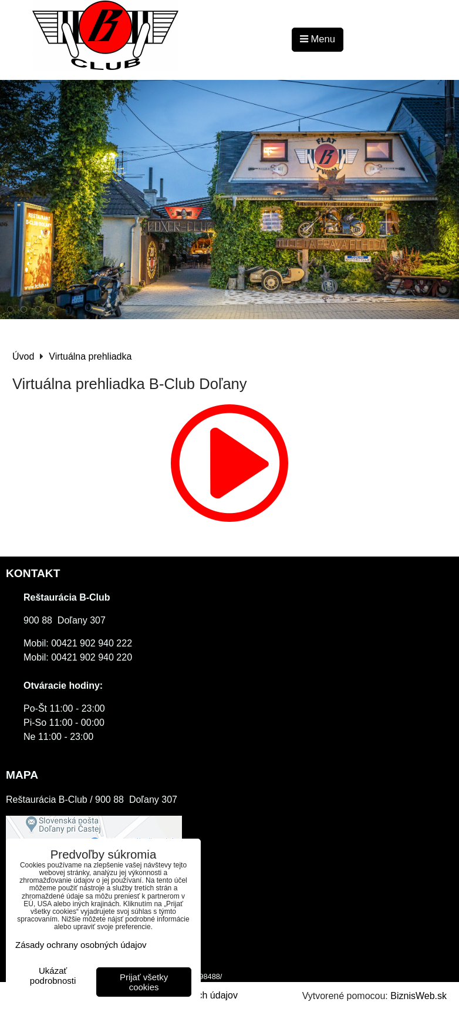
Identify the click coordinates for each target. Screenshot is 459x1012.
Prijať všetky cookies (144, 982)
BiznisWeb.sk (418, 996)
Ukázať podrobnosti (53, 976)
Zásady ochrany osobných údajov (80, 945)
